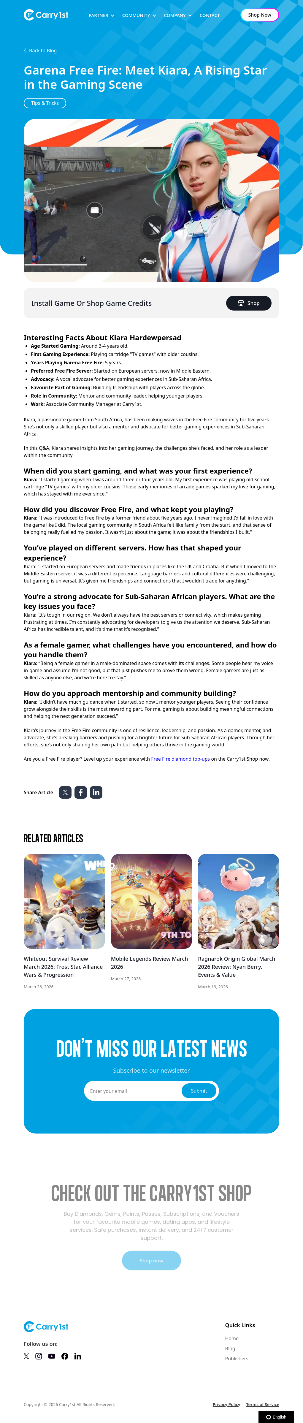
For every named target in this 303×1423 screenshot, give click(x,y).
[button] (102, 15)
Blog (230, 1348)
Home (232, 1338)
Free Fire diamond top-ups (181, 759)
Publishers (236, 1358)
